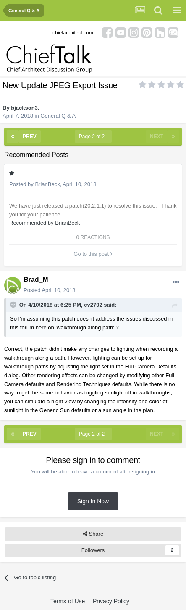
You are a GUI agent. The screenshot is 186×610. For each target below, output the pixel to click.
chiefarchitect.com (72, 33)
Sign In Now (93, 501)
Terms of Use (67, 601)
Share (93, 534)
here (41, 327)
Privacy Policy (111, 601)
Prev (30, 136)
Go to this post (92, 254)
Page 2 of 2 (93, 136)
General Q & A (58, 116)
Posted (50, 290)
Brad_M (36, 279)
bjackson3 (24, 108)
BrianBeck (47, 184)
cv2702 (93, 305)
